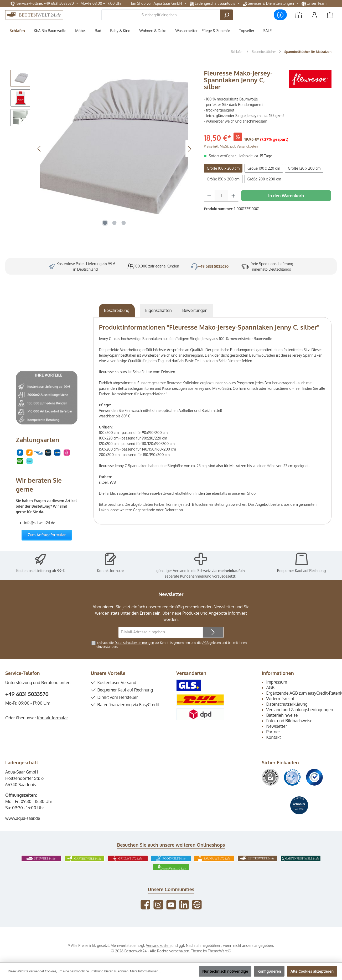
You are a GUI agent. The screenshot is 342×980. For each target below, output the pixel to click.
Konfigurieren (269, 971)
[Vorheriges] (39, 148)
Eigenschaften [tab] (158, 310)
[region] (102, 149)
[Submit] (213, 632)
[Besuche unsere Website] (197, 905)
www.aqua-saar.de (22, 818)
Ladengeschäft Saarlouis (212, 3)
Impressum (276, 682)
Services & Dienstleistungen (268, 3)
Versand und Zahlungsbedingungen (299, 709)
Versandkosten (158, 945)
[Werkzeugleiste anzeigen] (280, 14)
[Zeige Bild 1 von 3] (105, 223)
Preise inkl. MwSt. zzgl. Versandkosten (231, 146)
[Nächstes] (189, 148)
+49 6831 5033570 (27, 693)
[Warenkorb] (330, 14)
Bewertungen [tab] (195, 310)
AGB (205, 642)
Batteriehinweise (282, 715)
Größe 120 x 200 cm (304, 168)
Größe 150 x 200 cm (223, 179)
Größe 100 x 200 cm (223, 168)
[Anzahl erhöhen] (233, 196)
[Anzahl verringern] (209, 196)
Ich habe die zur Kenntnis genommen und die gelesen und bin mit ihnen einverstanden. (171, 644)
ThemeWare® (219, 951)
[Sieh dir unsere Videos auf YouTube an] (171, 905)
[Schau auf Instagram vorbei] (158, 905)
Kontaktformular (110, 570)
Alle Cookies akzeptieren (312, 971)
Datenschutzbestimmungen (134, 642)
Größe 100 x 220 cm (263, 168)
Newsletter (276, 726)
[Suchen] (226, 14)
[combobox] (160, 14)
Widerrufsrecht (280, 698)
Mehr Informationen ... (145, 971)
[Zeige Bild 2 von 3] (114, 223)
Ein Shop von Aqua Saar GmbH (156, 3)
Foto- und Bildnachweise (289, 720)
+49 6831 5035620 (213, 266)
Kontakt (273, 737)
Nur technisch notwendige (225, 971)
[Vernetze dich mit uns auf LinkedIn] (184, 905)
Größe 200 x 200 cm (264, 179)
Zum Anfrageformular (47, 534)
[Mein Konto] (314, 14)
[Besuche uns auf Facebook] (145, 905)
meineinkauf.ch (231, 570)
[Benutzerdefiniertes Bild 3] (314, 777)
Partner (273, 731)
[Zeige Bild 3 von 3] (124, 223)
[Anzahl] (221, 196)
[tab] (117, 310)
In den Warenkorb (286, 195)
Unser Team (314, 3)
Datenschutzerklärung (287, 704)
